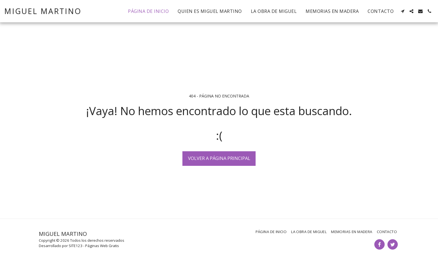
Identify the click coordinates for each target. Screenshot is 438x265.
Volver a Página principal (219, 158)
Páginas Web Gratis (102, 245)
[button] (402, 11)
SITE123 (75, 245)
